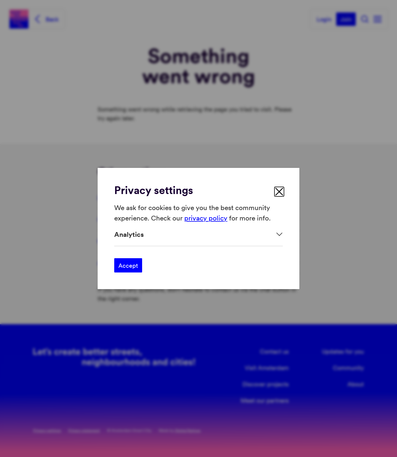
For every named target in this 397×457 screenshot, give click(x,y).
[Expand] (198, 234)
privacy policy (205, 217)
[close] (279, 191)
